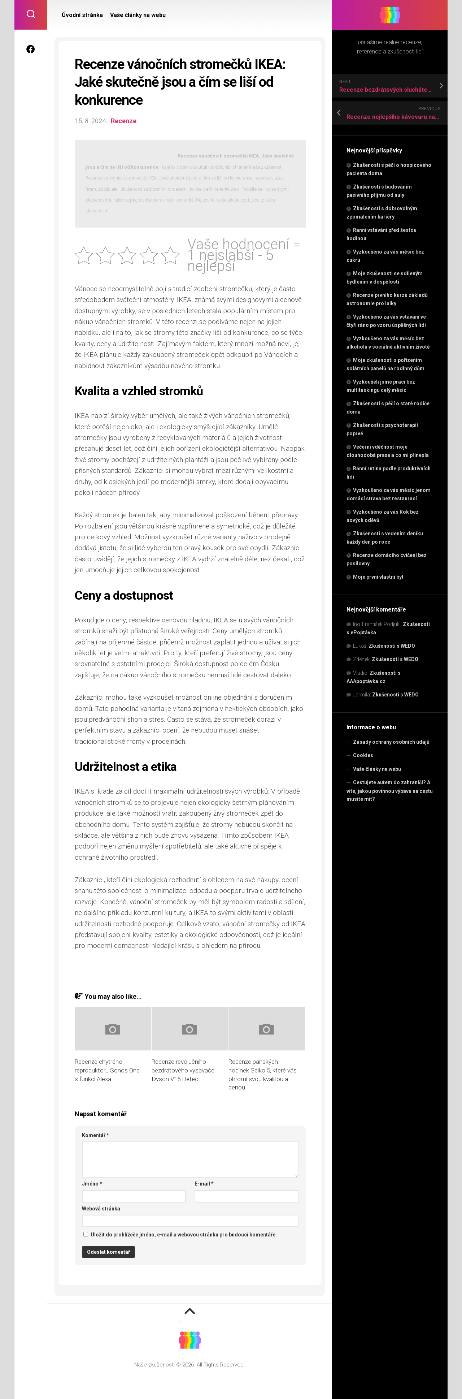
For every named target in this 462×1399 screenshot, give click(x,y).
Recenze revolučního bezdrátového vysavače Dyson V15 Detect (183, 1070)
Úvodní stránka (82, 15)
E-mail (204, 1184)
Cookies (363, 755)
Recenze (123, 121)
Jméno (92, 1184)
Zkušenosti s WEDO (392, 646)
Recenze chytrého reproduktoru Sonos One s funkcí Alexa (107, 1070)
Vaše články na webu (377, 769)
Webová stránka (101, 1209)
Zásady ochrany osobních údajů (391, 742)
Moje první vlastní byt (378, 577)
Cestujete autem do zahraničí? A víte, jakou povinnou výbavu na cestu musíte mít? (389, 791)
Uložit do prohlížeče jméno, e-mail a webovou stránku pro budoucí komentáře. (184, 1235)
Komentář (95, 1135)
